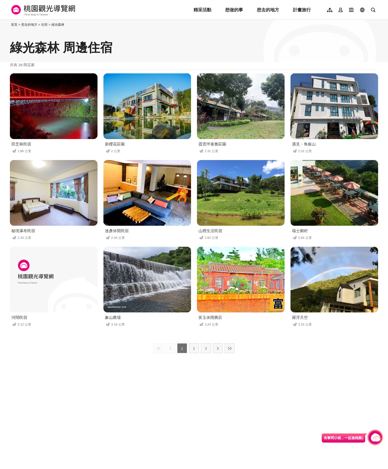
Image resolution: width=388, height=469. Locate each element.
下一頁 (218, 348)
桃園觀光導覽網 (42, 10)
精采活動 (202, 9)
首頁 (14, 24)
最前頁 (158, 348)
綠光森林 (57, 24)
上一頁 (170, 348)
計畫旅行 (302, 9)
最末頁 (230, 348)
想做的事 (234, 9)
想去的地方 (268, 9)
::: (8, 24)
